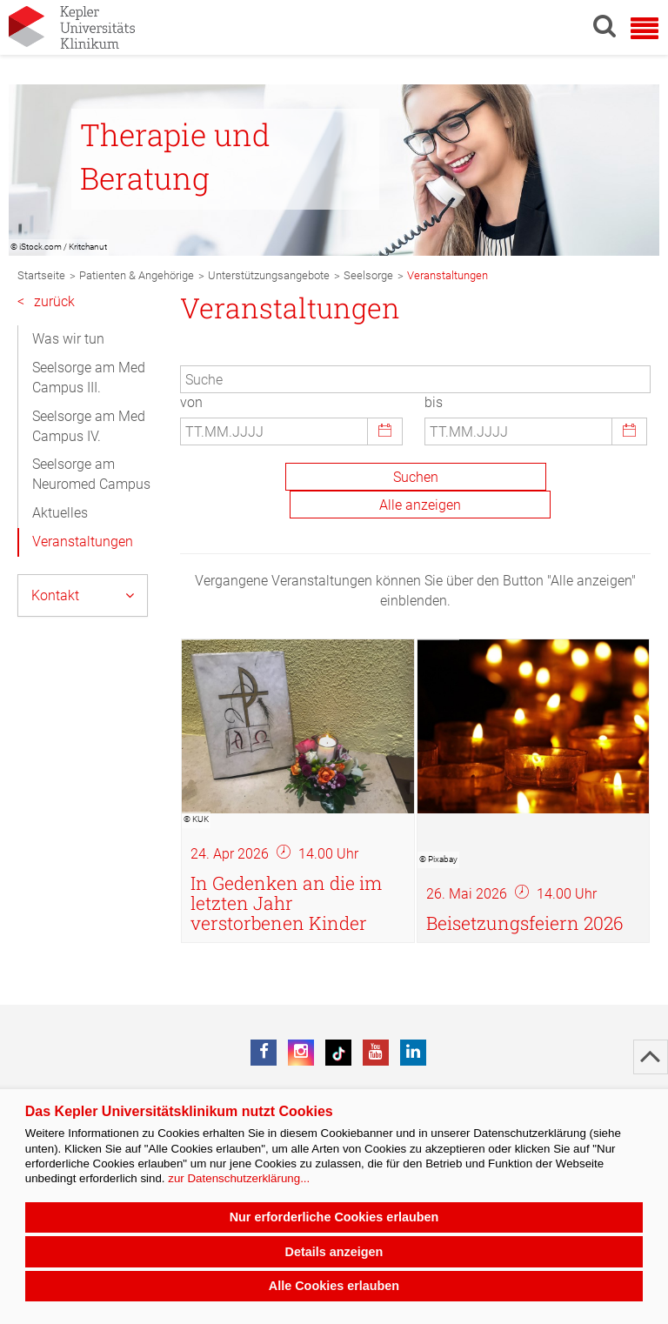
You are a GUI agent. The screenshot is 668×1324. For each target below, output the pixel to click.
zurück (46, 302)
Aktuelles (60, 513)
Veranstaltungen (82, 541)
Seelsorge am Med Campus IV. (88, 426)
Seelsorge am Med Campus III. (88, 377)
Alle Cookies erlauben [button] (334, 1286)
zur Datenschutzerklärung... (239, 1178)
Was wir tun (68, 339)
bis (433, 402)
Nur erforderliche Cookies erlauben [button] (334, 1217)
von (191, 402)
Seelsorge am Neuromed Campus (91, 474)
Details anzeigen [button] (334, 1252)
